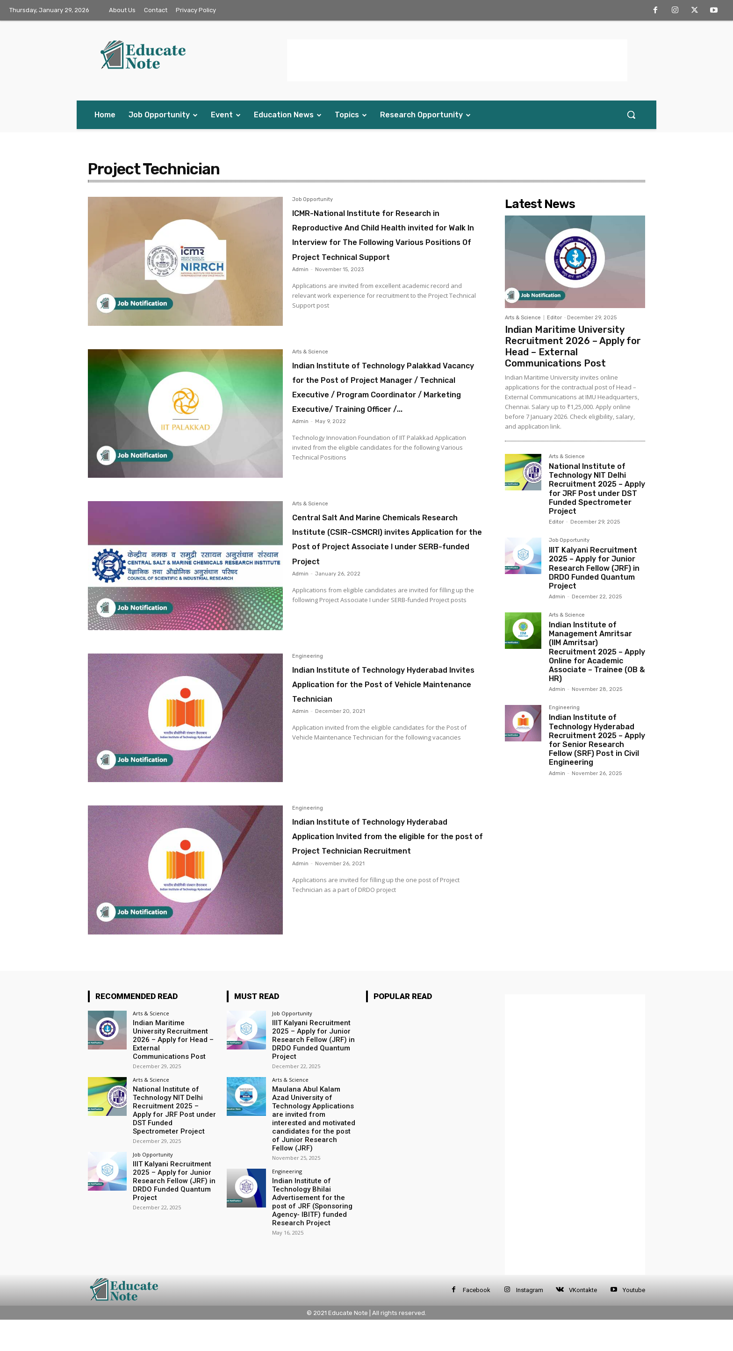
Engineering (307, 687)
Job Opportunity (312, 199)
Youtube (634, 1321)
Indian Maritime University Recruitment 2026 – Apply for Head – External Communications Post (573, 346)
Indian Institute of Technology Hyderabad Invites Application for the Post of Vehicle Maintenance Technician (381, 722)
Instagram (529, 1321)
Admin (300, 298)
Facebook (476, 1321)
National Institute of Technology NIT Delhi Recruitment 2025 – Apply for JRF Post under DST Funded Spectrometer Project (597, 489)
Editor (554, 318)
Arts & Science (310, 365)
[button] (631, 115)
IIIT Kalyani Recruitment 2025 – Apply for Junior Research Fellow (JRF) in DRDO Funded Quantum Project (594, 568)
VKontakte (583, 1321)
